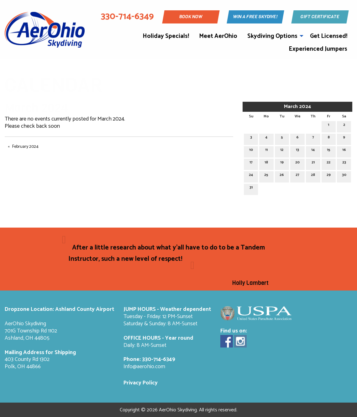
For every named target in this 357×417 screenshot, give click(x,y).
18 (266, 163)
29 (329, 176)
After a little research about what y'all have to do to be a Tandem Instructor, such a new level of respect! (166, 253)
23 (344, 163)
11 (266, 151)
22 (328, 163)
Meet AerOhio (218, 36)
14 (313, 151)
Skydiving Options (272, 36)
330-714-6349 (158, 359)
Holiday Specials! (166, 36)
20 (297, 163)
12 (281, 151)
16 (344, 151)
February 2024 (25, 146)
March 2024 (297, 106)
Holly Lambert (250, 283)
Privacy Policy (140, 383)
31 (251, 188)
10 (251, 151)
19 (282, 163)
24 (251, 176)
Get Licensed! (328, 36)
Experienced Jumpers (318, 49)
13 (297, 151)
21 (313, 163)
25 (266, 176)
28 (313, 176)
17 (251, 163)
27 (297, 176)
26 (282, 176)
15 (328, 151)
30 (344, 176)
